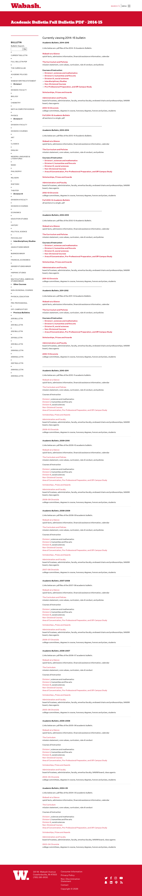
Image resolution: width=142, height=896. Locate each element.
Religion (15, 178)
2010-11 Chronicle (50, 354)
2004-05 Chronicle (50, 777)
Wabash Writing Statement (23, 81)
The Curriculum (18, 68)
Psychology (16, 238)
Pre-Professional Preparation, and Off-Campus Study (68, 87)
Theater (15, 190)
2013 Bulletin (17, 325)
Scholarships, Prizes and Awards (57, 92)
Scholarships (48, 625)
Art (12, 137)
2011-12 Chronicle (50, 278)
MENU (126, 5)
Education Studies (19, 219)
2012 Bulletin (17, 331)
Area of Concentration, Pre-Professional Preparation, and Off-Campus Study (78, 171)
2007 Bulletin (17, 363)
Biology (14, 96)
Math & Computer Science (22, 109)
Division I (46, 399)
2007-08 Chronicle (50, 569)
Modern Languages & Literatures (20, 158)
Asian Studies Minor (20, 247)
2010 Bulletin (17, 344)
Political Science (19, 232)
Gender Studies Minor (21, 266)
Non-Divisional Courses (22, 290)
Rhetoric (15, 184)
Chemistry (16, 103)
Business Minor (18, 253)
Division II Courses (19, 131)
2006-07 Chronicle (50, 640)
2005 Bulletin (17, 376)
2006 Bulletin (17, 370)
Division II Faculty (19, 125)
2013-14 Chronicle (50, 108)
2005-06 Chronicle (50, 710)
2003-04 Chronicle (50, 844)
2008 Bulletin (17, 357)
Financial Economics (20, 260)
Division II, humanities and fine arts (60, 76)
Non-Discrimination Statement (70, 880)
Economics (16, 212)
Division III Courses (19, 206)
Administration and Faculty (54, 98)
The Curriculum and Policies (55, 62)
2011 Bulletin (16, 338)
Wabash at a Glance (51, 54)
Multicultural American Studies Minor (22, 280)
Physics (14, 115)
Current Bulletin (19, 55)
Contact (64, 885)
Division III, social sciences (57, 78)
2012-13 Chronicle (50, 193)
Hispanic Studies (18, 273)
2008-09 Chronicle (50, 499)
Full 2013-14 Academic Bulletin (56, 200)
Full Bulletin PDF (19, 62)
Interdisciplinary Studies (56, 81)
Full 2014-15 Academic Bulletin (56, 115)
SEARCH (115, 6)
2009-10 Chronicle (50, 429)
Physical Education (20, 297)
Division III (46, 405)
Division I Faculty (19, 90)
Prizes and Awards (63, 625)
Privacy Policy (68, 875)
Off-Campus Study (19, 309)
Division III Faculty (19, 200)
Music (13, 165)
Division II (46, 402)
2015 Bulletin (17, 318)
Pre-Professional (19, 303)
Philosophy (16, 171)
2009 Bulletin (17, 350)
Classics (15, 144)
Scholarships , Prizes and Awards (56, 485)
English (14, 150)
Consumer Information (71, 871)
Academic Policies (19, 74)
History (14, 225)
